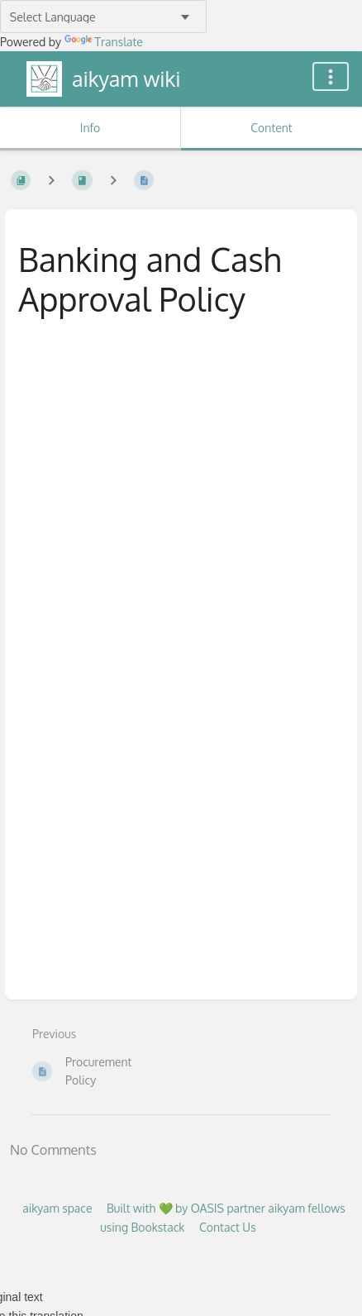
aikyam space (57, 1208)
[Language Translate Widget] (103, 16)
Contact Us (227, 1227)
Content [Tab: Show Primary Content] (271, 128)
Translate (103, 42)
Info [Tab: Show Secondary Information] (90, 128)
